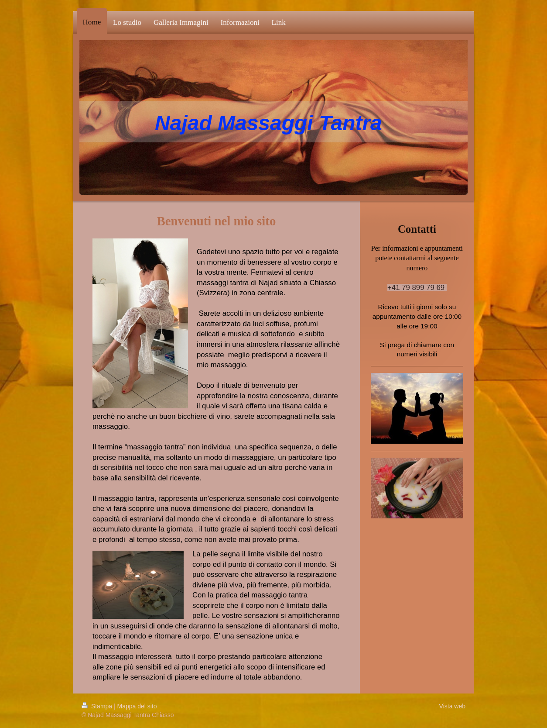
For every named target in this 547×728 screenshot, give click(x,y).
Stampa (98, 706)
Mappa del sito (137, 706)
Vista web (452, 706)
